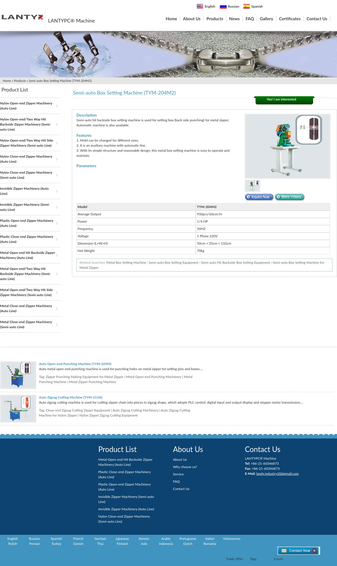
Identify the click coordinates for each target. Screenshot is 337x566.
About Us (192, 18)
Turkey (56, 544)
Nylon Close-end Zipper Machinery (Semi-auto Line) (26, 175)
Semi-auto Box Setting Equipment (174, 262)
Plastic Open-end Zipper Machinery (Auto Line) (26, 223)
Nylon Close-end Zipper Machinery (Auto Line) (26, 159)
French (78, 538)
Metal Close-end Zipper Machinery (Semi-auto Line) (26, 324)
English (206, 6)
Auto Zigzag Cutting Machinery (135, 410)
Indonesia (166, 544)
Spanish (253, 6)
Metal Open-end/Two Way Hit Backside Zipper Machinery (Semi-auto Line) (25, 274)
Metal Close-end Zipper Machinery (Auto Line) (26, 308)
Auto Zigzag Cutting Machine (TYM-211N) (70, 397)
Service (178, 474)
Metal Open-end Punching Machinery (153, 377)
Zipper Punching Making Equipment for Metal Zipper (84, 377)
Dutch (187, 544)
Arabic (166, 538)
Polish (12, 544)
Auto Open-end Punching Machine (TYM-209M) (75, 364)
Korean (144, 538)
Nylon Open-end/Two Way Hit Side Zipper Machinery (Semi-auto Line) (26, 142)
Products (214, 18)
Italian (209, 538)
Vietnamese (231, 538)
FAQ (249, 18)
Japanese (122, 538)
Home (171, 18)
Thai (100, 544)
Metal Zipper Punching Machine (92, 382)
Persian (34, 544)
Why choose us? (185, 467)
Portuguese (187, 538)
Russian (229, 6)
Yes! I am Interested (281, 99)
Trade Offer (234, 559)
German (100, 538)
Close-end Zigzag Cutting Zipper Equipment (78, 410)
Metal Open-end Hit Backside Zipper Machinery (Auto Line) (27, 255)
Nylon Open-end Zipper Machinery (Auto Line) (26, 105)
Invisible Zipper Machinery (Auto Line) (24, 191)
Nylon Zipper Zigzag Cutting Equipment (108, 415)
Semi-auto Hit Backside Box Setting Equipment (235, 262)
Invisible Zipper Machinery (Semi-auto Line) (25, 207)
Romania (209, 544)
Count (278, 559)
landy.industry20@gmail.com (277, 473)
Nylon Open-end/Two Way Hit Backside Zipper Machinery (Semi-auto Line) (25, 124)
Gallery (266, 18)
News (234, 18)
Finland (122, 544)
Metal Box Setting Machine (126, 262)
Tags (253, 559)
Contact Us (317, 18)
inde (144, 544)
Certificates (290, 18)
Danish (78, 544)
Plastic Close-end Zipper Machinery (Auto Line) (26, 239)
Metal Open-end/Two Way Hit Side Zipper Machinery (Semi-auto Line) (26, 292)
